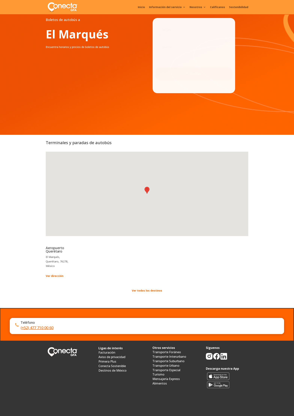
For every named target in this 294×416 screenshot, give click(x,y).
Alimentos (159, 383)
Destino (167, 47)
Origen (166, 29)
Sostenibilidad (238, 7)
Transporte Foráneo (166, 352)
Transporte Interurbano (169, 357)
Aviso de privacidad (111, 357)
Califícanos (217, 7)
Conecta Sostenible (112, 366)
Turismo (158, 374)
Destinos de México (112, 370)
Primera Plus (107, 361)
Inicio (141, 7)
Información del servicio (165, 7)
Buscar (193, 73)
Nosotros (196, 7)
